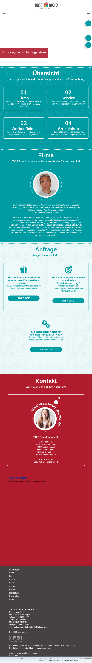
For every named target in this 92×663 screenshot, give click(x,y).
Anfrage (12, 586)
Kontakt (12, 589)
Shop (11, 583)
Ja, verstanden (85, 659)
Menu (5, 13)
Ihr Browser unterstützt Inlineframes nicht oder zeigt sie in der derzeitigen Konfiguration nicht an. (46, 515)
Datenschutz (14, 596)
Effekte (12, 579)
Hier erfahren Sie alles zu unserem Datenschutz (62, 661)
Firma (11, 576)
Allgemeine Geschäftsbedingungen (24, 653)
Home (11, 573)
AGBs (11, 600)
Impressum (14, 593)
